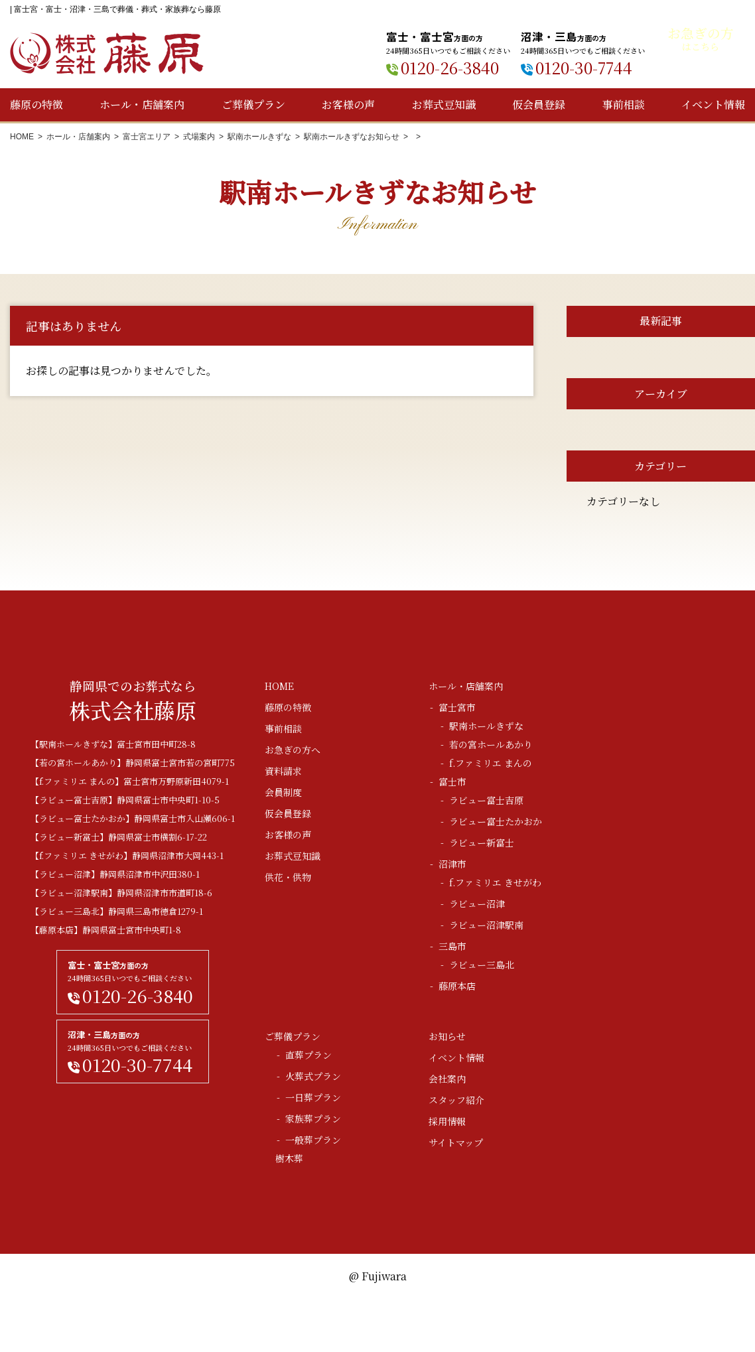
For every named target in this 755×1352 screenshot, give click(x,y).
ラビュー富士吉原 (486, 800)
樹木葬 (289, 1158)
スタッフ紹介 (456, 1100)
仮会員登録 (538, 104)
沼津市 (452, 863)
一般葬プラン (313, 1139)
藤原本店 (457, 985)
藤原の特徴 (36, 104)
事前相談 (623, 104)
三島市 (452, 946)
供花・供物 (288, 877)
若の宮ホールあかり (491, 744)
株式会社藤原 (107, 53)
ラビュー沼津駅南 (486, 924)
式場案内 (199, 136)
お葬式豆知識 (444, 104)
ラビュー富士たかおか (495, 821)
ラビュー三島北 (481, 964)
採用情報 (447, 1121)
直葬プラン (308, 1054)
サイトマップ (456, 1142)
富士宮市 (457, 707)
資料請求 (283, 770)
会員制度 (283, 792)
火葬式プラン (313, 1076)
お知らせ (447, 1036)
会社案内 (447, 1078)
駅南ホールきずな (259, 136)
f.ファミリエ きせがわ (495, 882)
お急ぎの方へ (292, 749)
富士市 (452, 781)
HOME (22, 136)
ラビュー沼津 (477, 903)
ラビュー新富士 (481, 842)
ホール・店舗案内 (142, 104)
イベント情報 (713, 104)
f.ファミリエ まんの (490, 763)
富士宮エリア (147, 136)
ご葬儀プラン (253, 104)
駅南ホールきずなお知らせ (351, 136)
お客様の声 (348, 104)
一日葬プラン (313, 1097)
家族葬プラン (313, 1118)
